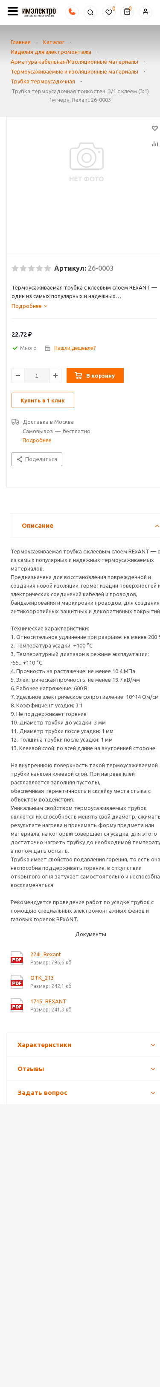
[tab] (84, 306)
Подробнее (37, 440)
